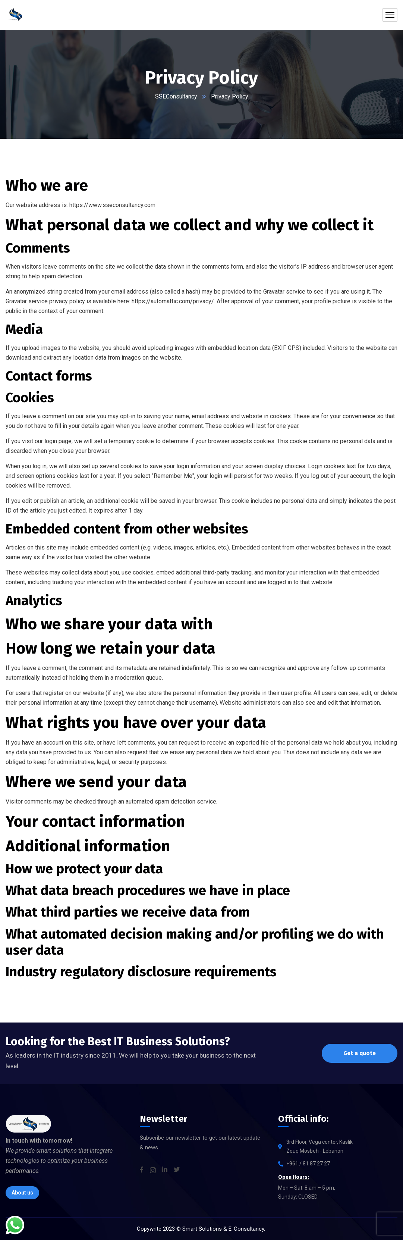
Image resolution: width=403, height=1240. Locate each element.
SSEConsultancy (176, 96)
